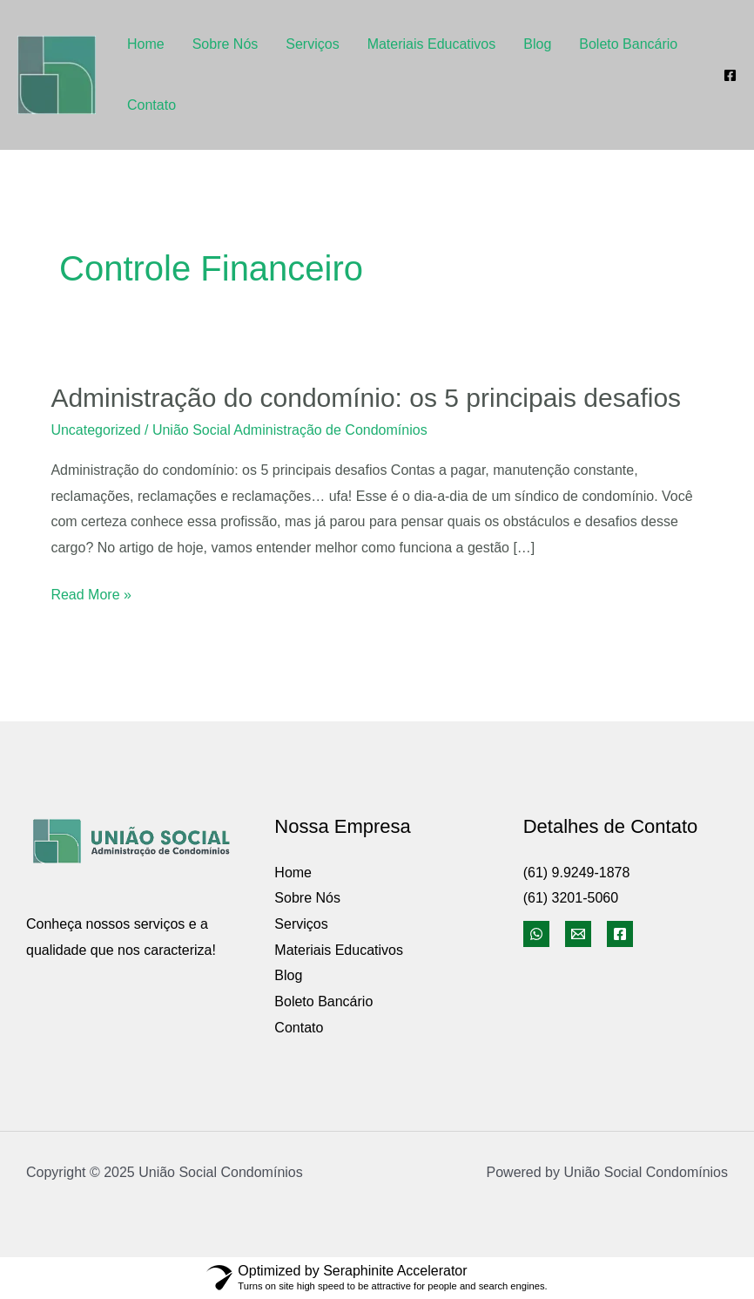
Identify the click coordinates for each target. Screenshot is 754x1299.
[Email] (578, 934)
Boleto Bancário (628, 44)
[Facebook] (730, 75)
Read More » (90, 595)
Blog (537, 44)
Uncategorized (95, 430)
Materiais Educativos (431, 44)
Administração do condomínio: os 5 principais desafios (365, 397)
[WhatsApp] (536, 934)
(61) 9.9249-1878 (576, 872)
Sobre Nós (225, 44)
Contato (151, 105)
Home (146, 44)
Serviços (312, 44)
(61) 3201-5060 (570, 897)
